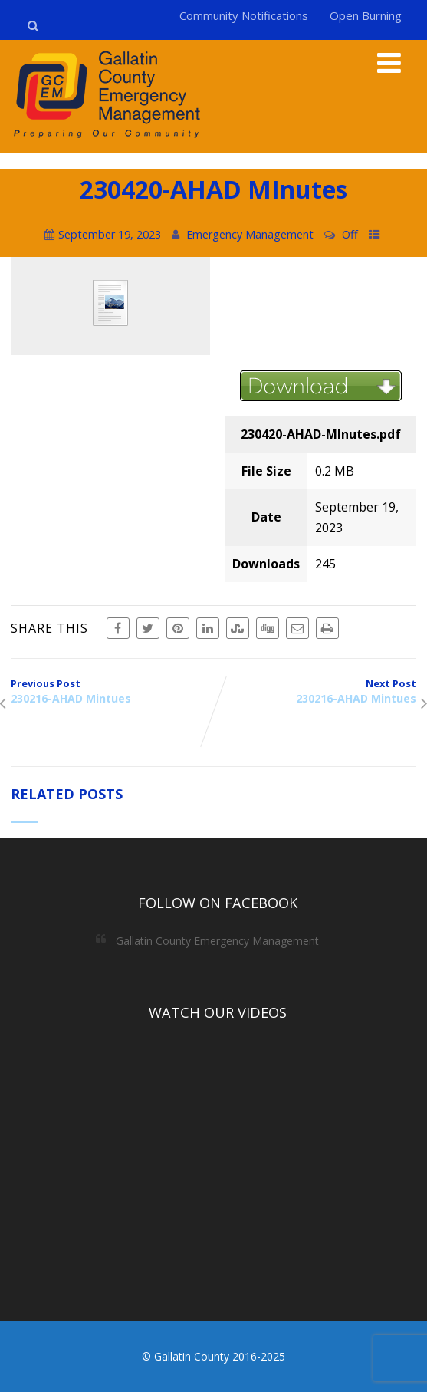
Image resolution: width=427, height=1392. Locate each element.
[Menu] (389, 62)
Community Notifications (243, 15)
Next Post (315, 691)
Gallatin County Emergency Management (217, 940)
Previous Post (112, 691)
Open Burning (366, 15)
